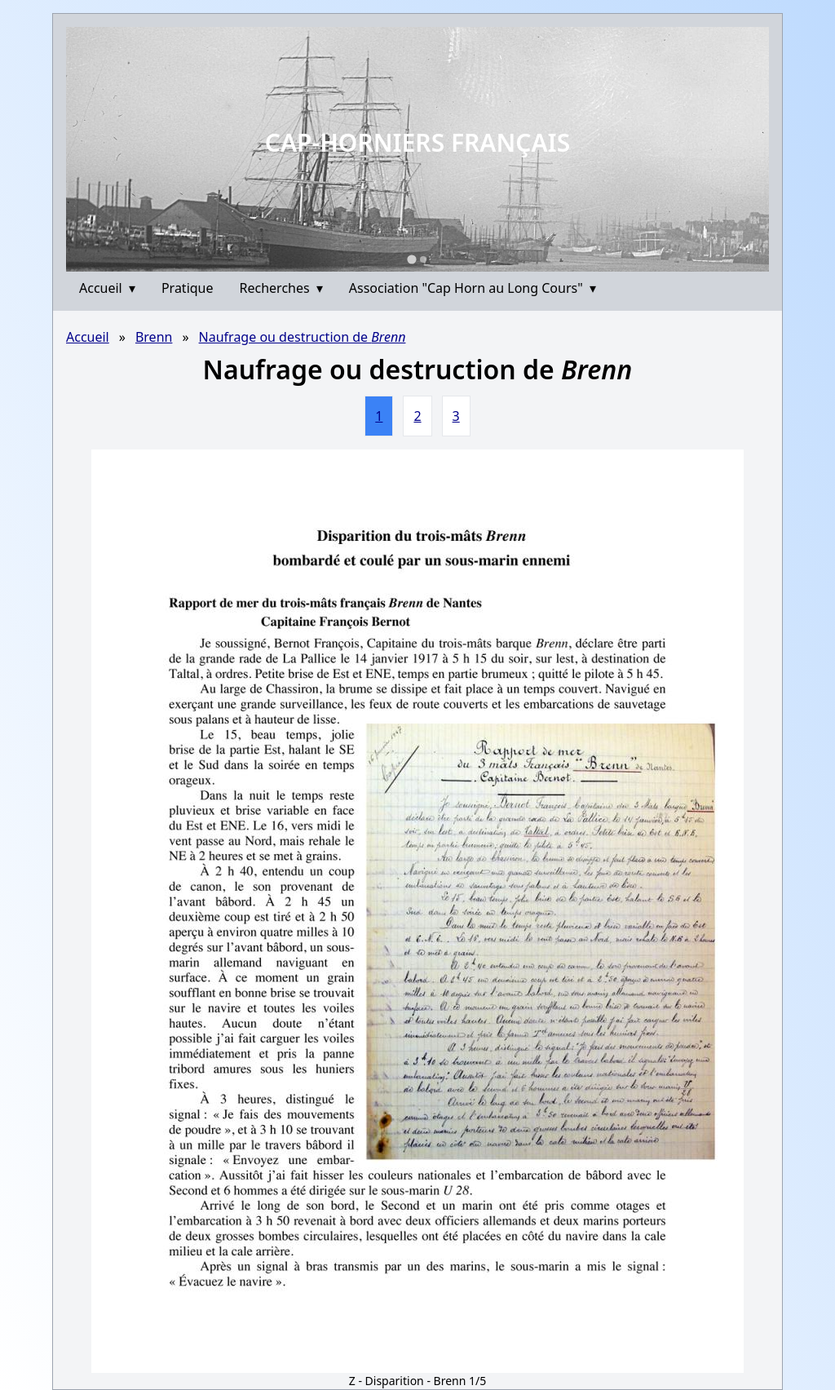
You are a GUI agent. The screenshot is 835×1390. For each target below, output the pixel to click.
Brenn (154, 337)
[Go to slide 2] (423, 259)
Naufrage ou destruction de (302, 337)
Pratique (187, 288)
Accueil (107, 288)
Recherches (281, 288)
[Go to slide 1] (411, 259)
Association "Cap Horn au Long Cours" (472, 288)
